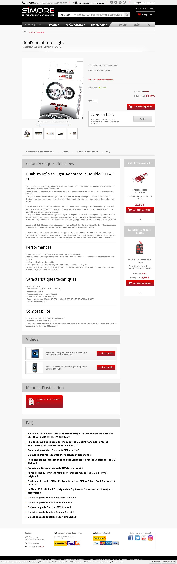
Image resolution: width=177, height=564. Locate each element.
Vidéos (65, 151)
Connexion (151, 8)
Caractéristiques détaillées (40, 151)
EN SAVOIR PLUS (169, 562)
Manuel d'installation (87, 151)
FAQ (108, 151)
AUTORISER (156, 562)
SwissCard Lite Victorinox (139, 191)
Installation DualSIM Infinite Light (47, 401)
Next (139, 219)
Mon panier (147, 14)
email (42, 546)
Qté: (90, 101)
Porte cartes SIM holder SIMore (140, 260)
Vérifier (143, 119)
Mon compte (142, 8)
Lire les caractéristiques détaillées (100, 80)
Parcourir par (34, 24)
